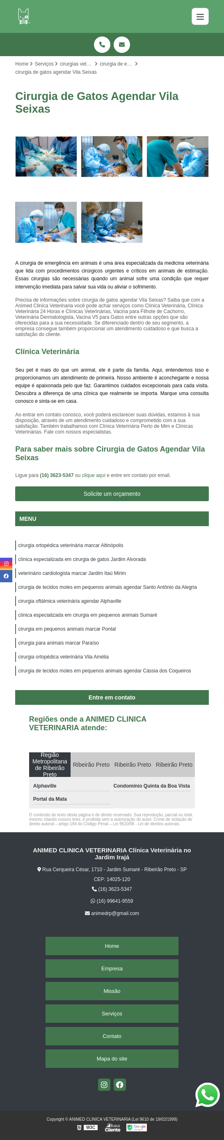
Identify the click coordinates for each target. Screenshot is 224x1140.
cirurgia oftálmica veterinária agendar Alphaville (69, 601)
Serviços (112, 1014)
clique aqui (93, 475)
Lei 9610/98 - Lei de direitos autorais (146, 824)
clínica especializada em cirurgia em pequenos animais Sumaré (87, 615)
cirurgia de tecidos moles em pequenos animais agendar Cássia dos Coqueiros (104, 671)
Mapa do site (112, 1059)
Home (112, 946)
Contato (112, 1036)
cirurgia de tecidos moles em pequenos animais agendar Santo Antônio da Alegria (107, 587)
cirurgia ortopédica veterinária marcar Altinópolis (70, 545)
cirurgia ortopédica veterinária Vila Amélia (63, 657)
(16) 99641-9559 (112, 901)
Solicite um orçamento (112, 494)
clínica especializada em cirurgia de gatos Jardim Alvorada (82, 559)
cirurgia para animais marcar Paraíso (58, 643)
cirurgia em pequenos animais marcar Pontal (67, 629)
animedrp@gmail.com (112, 913)
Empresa (112, 968)
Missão (111, 991)
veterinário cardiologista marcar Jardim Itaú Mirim (72, 573)
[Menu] (200, 16)
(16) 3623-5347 (57, 475)
